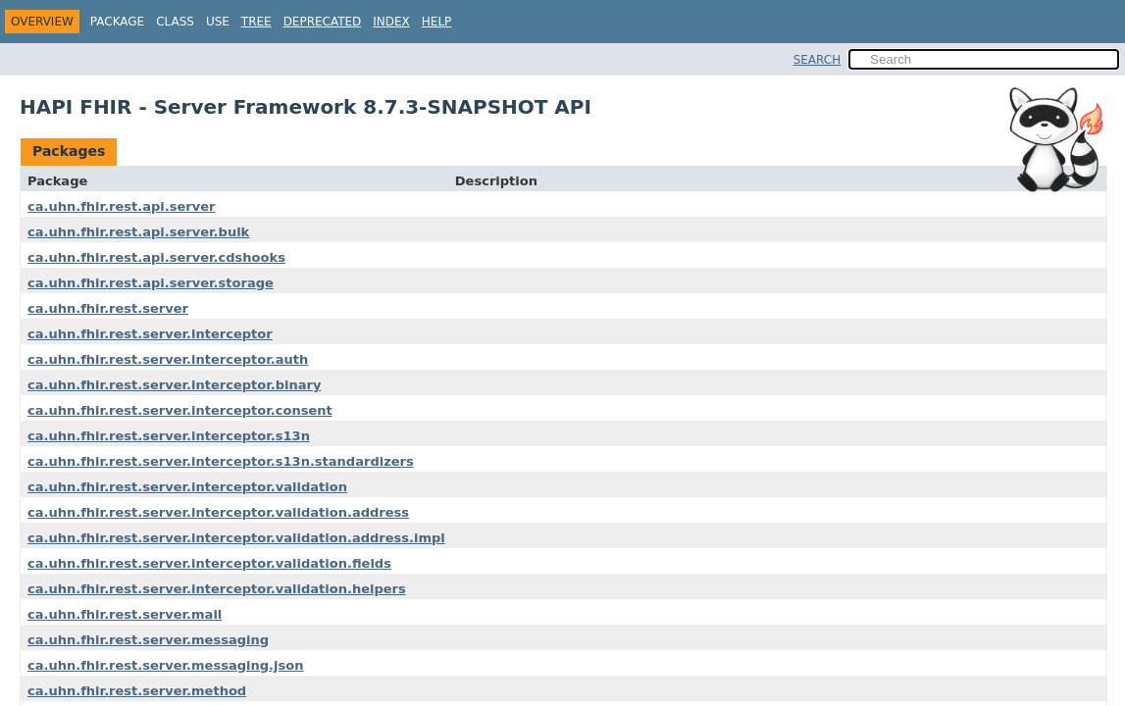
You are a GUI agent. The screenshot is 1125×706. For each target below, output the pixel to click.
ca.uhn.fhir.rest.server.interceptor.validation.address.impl (236, 537)
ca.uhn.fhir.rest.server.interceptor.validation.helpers (216, 588)
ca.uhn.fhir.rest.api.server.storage (150, 283)
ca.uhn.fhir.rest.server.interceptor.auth (167, 359)
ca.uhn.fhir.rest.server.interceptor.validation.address (218, 512)
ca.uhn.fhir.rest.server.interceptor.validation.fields (209, 563)
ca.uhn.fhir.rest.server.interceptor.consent (179, 410)
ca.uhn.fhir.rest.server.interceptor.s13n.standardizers (220, 461)
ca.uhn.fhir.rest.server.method (136, 690)
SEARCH (817, 60)
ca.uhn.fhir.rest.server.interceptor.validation (187, 486)
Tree (256, 21)
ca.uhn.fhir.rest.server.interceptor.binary (174, 385)
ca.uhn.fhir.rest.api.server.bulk (138, 232)
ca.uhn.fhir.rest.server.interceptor (150, 334)
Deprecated (322, 21)
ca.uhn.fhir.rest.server (107, 308)
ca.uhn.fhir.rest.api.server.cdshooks (156, 257)
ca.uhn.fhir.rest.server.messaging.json (165, 665)
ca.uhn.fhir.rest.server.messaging (148, 639)
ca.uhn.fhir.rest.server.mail (124, 614)
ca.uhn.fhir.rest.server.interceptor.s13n (168, 436)
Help (437, 21)
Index (391, 21)
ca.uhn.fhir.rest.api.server (121, 206)
